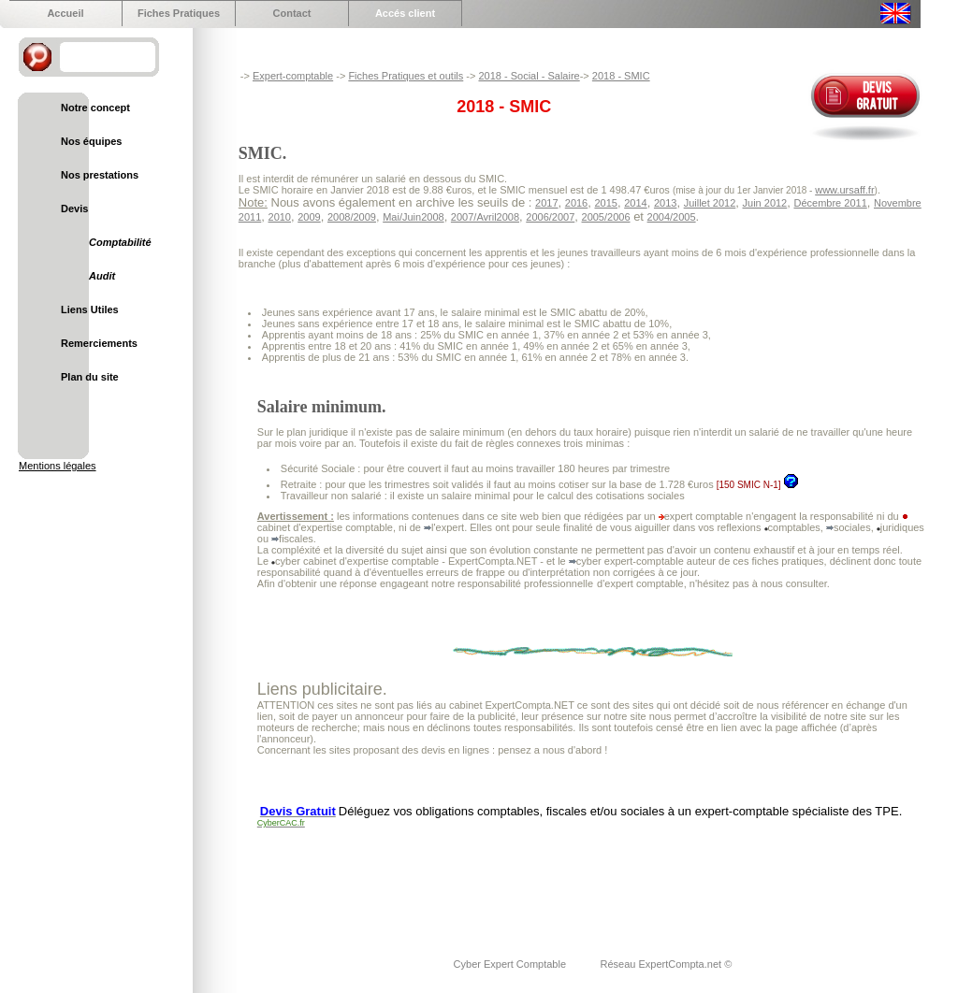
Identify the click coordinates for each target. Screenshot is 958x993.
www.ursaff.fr (844, 189)
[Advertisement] (597, 881)
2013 (665, 203)
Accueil (65, 13)
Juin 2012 (765, 203)
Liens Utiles (90, 309)
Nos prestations (99, 174)
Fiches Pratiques (179, 13)
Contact (292, 13)
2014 (635, 203)
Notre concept (95, 107)
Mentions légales (57, 465)
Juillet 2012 (710, 203)
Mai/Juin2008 (413, 217)
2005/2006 (606, 217)
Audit (102, 275)
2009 (309, 217)
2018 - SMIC (621, 75)
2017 (546, 203)
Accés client (405, 13)
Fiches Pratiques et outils (405, 75)
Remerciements (99, 343)
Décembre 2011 (829, 203)
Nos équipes (91, 141)
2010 (280, 217)
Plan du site (90, 376)
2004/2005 (671, 217)
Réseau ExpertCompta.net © (666, 964)
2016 (576, 203)
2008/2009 (351, 217)
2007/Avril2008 (485, 217)
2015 (605, 203)
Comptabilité (120, 242)
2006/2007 (550, 217)
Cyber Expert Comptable (512, 964)
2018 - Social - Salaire (528, 75)
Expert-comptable (293, 75)
